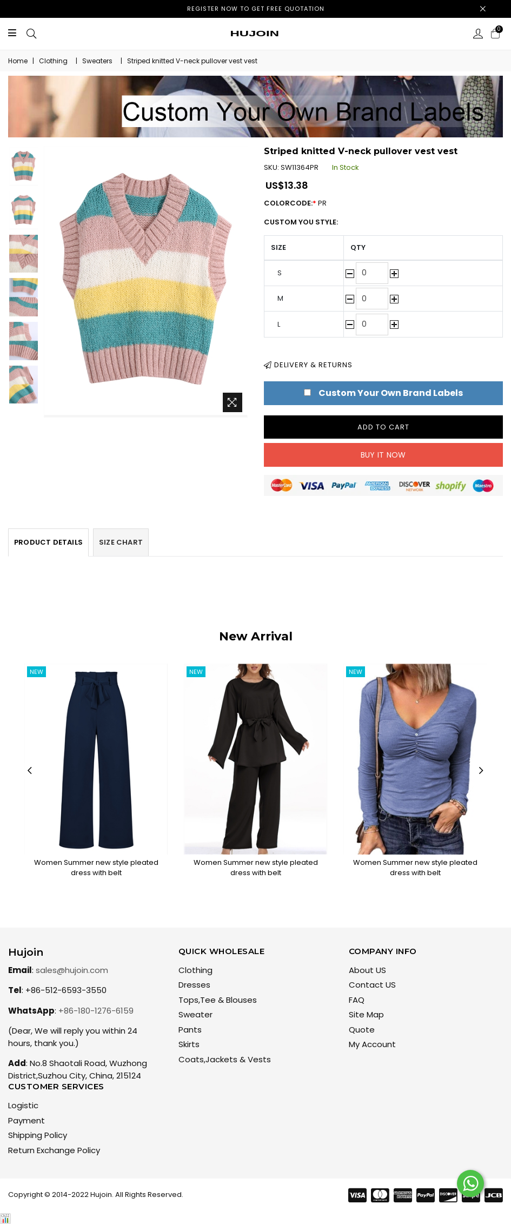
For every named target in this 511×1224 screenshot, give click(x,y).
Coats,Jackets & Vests (224, 1059)
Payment (26, 1120)
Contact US (372, 984)
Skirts (189, 1044)
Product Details (48, 542)
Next (481, 771)
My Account (372, 1044)
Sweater (195, 1014)
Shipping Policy (37, 1135)
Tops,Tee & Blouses (217, 999)
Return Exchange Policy (54, 1150)
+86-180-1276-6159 (96, 1010)
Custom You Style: (301, 222)
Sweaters (97, 60)
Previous (30, 771)
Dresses (194, 984)
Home (18, 60)
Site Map (366, 1014)
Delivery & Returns (308, 365)
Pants (190, 1029)
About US (367, 970)
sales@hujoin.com (72, 970)
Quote (362, 1029)
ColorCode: (300, 203)
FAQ (356, 999)
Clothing (53, 60)
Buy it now (383, 454)
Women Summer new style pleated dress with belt (96, 867)
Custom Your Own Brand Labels (390, 393)
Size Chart (121, 542)
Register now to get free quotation (255, 8)
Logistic (23, 1105)
